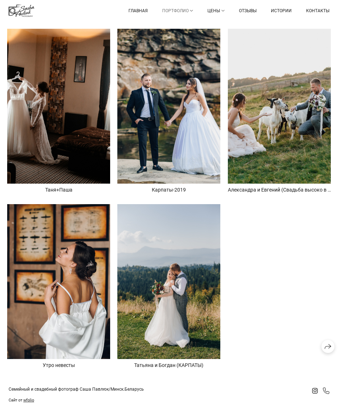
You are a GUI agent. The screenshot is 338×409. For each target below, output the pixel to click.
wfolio (28, 400)
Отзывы (248, 10)
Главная (138, 10)
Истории (281, 10)
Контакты (317, 10)
